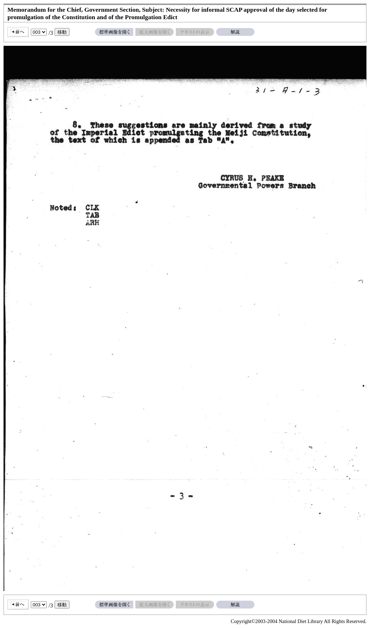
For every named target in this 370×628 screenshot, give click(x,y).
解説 (235, 32)
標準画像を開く (114, 32)
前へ (18, 32)
